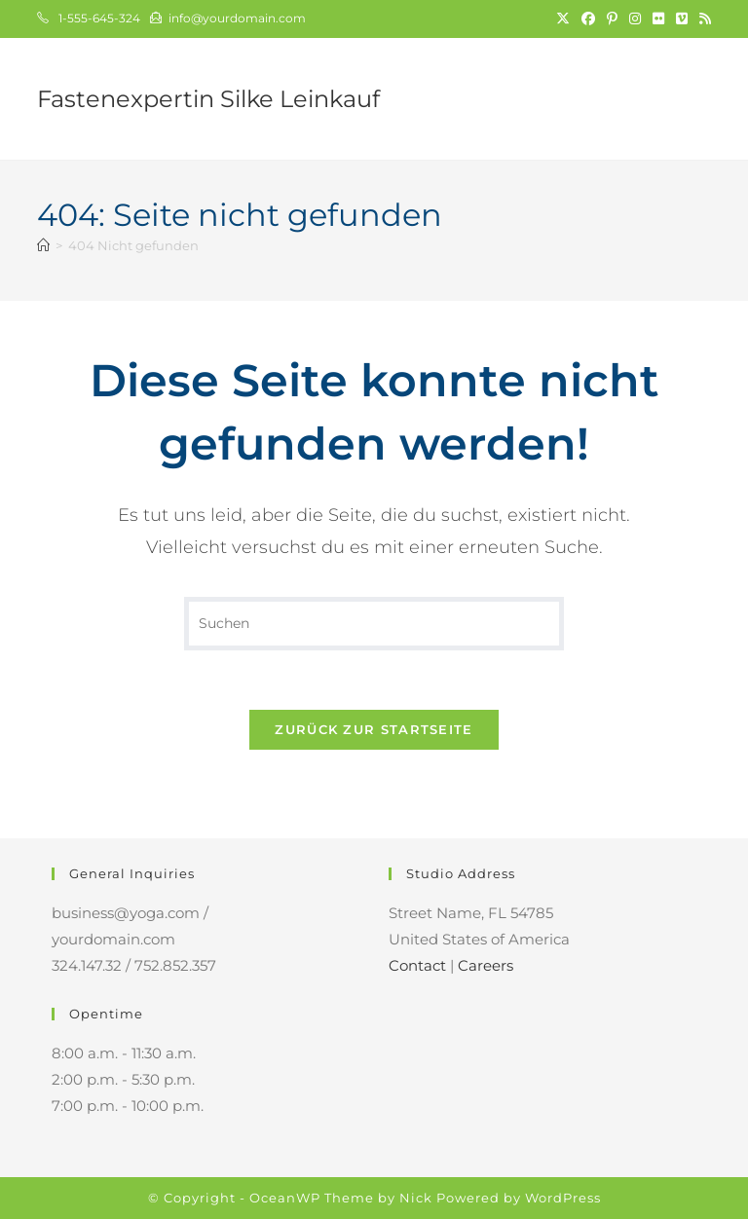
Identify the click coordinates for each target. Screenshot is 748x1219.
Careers (485, 965)
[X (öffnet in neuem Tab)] (563, 18)
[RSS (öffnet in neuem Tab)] (702, 18)
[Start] (43, 245)
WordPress (563, 1197)
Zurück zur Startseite (373, 729)
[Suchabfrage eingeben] (374, 623)
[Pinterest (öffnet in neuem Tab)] (612, 18)
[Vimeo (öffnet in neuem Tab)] (681, 18)
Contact (417, 965)
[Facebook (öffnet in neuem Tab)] (588, 18)
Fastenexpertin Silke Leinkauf (208, 99)
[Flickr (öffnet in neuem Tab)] (658, 18)
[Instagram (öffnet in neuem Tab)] (635, 18)
